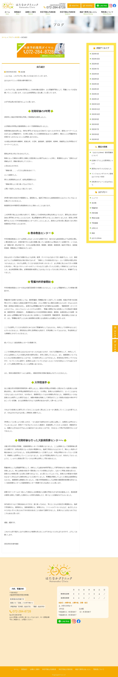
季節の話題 (95, 218)
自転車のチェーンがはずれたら (102, 183)
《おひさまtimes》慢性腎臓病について (102, 154)
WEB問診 (88, 6)
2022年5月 (95, 79)
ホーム (7, 13)
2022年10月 (96, 59)
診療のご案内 (31, 13)
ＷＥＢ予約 (115, 332)
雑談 (93, 233)
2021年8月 (95, 124)
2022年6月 (95, 74)
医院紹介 (17, 13)
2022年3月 (95, 89)
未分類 (22, 72)
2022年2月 (95, 94)
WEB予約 (74, 6)
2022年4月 (95, 84)
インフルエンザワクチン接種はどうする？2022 (102, 175)
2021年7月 (95, 129)
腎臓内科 (95, 208)
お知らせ (95, 228)
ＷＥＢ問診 (115, 345)
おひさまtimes (96, 238)
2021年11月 (96, 109)
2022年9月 (95, 64)
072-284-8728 (23, 611)
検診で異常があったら (88, 13)
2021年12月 (96, 104)
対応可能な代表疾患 (48, 13)
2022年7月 (95, 69)
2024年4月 (95, 54)
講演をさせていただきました (102, 169)
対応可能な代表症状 (67, 13)
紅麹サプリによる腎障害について (102, 162)
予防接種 (95, 223)
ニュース (95, 198)
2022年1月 (95, 99)
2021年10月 (96, 114)
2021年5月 (95, 139)
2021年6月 (95, 134)
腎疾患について (107, 13)
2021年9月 (95, 119)
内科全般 (95, 213)
